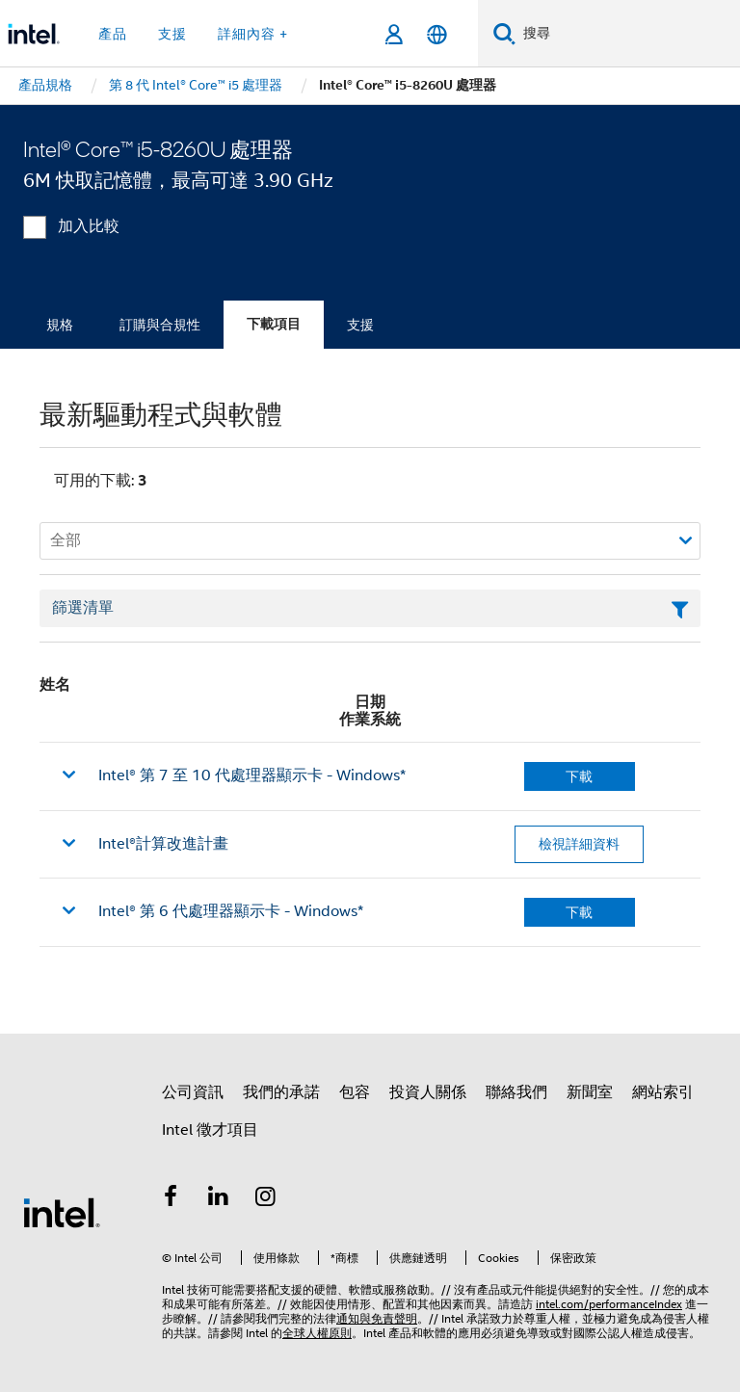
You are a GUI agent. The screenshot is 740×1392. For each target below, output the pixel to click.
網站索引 (663, 1092)
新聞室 (590, 1092)
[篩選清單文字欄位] (370, 609)
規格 (59, 324)
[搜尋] (504, 33)
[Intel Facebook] (170, 1199)
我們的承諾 (281, 1092)
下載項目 (274, 324)
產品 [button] (112, 33)
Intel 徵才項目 (210, 1130)
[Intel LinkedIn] (218, 1199)
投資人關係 (427, 1092)
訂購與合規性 (159, 324)
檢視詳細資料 (579, 844)
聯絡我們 (516, 1092)
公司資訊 (193, 1092)
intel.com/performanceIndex (609, 1304)
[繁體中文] (437, 34)
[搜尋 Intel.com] (627, 34)
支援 (360, 324)
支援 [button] (172, 33)
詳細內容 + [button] (253, 33)
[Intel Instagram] (266, 1199)
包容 (354, 1092)
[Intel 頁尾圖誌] (61, 1211)
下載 (579, 776)
